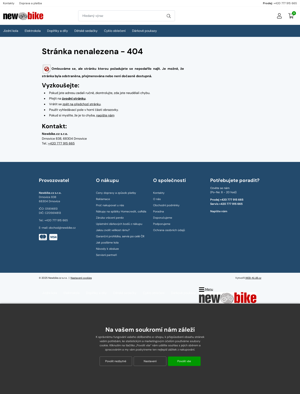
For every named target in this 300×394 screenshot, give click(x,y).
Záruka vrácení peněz (110, 217)
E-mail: (44, 227)
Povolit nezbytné (115, 361)
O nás (157, 199)
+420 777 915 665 (285, 3)
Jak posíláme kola (107, 242)
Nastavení (150, 361)
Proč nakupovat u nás (110, 205)
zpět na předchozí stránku (82, 104)
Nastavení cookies (81, 278)
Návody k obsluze (107, 249)
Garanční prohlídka (108, 236)
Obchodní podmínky (166, 205)
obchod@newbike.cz (62, 227)
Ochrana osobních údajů (169, 230)
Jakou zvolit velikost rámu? (113, 230)
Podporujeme (161, 224)
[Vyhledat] (169, 15)
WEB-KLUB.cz (253, 278)
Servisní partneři (106, 255)
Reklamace (103, 199)
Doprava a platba (30, 3)
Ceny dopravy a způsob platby (116, 193)
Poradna (158, 211)
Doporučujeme (162, 217)
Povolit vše (184, 361)
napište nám (105, 115)
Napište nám (218, 211)
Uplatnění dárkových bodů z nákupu (119, 224)
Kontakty (8, 3)
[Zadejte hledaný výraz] (120, 15)
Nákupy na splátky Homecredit (116, 211)
